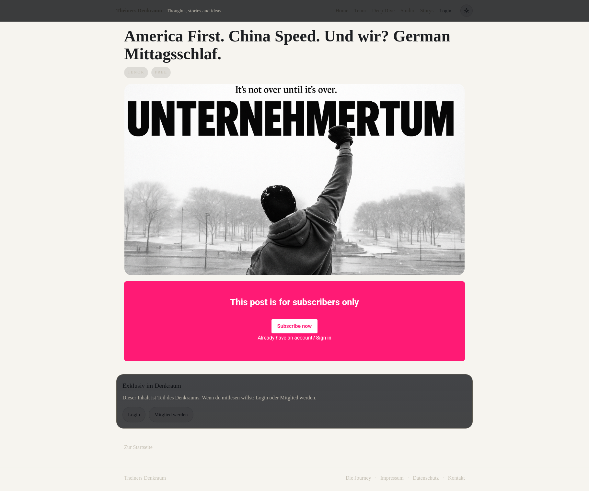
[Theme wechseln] (466, 11)
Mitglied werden (171, 414)
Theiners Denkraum (139, 10)
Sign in (323, 338)
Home (341, 10)
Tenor (360, 10)
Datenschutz (426, 478)
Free (161, 72)
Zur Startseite (138, 447)
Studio (407, 10)
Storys (427, 10)
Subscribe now (294, 326)
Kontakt (456, 478)
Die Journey (358, 478)
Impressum (392, 478)
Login (445, 10)
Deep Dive (383, 10)
